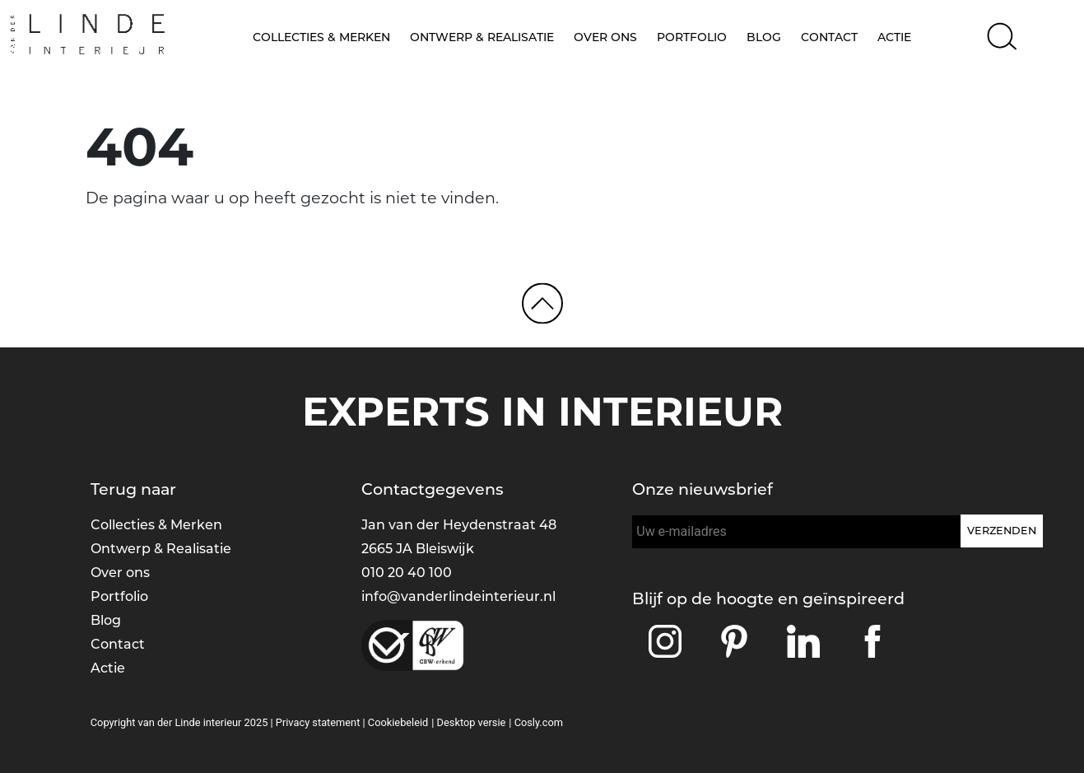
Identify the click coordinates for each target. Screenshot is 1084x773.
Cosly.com (538, 722)
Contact (829, 37)
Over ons (605, 37)
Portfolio (692, 37)
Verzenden (1001, 530)
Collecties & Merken (321, 37)
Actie (894, 37)
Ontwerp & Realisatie (482, 37)
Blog (764, 37)
